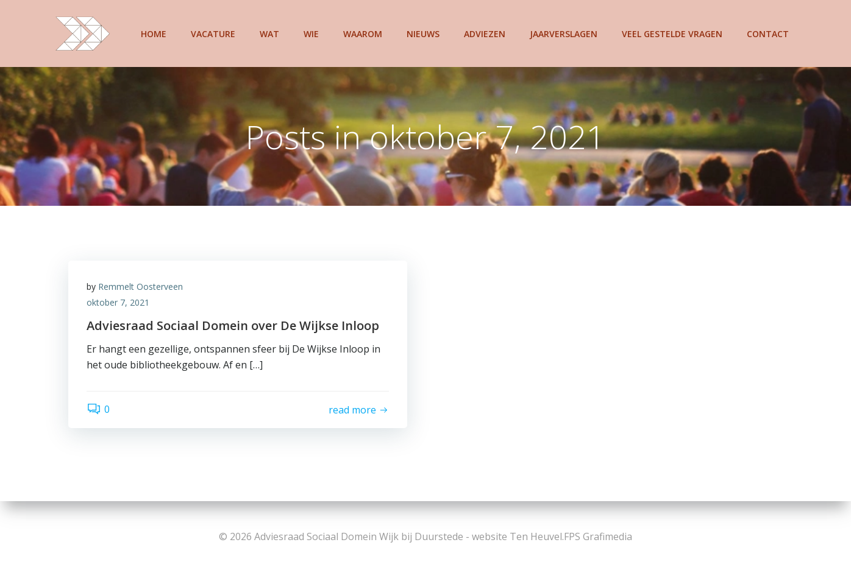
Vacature (213, 34)
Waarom (362, 34)
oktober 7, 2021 (118, 302)
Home (153, 34)
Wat (269, 34)
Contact (768, 34)
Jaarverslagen (563, 34)
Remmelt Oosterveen (140, 286)
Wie (311, 34)
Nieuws (423, 34)
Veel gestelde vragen (672, 34)
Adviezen (484, 34)
